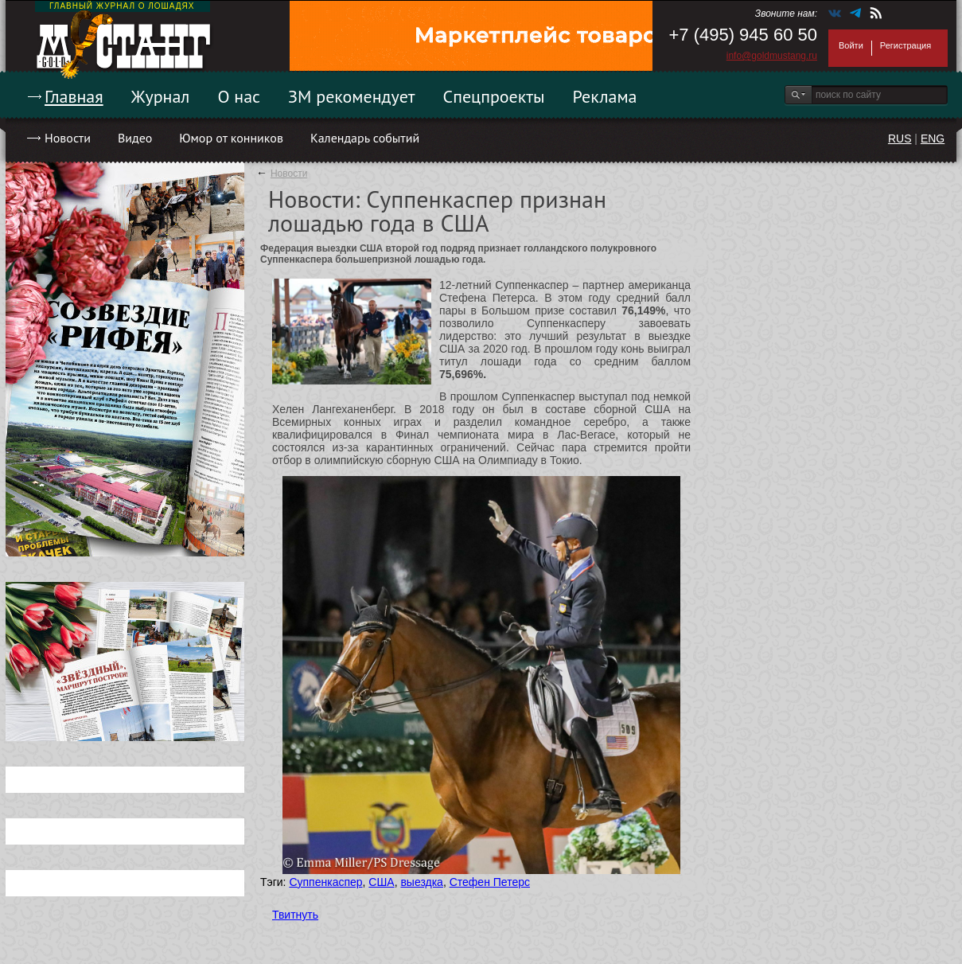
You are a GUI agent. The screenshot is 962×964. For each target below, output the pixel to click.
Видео (135, 138)
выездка (421, 882)
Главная (74, 96)
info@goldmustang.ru (771, 55)
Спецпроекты (494, 96)
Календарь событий (364, 138)
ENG (932, 138)
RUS (900, 138)
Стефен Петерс (490, 882)
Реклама (605, 96)
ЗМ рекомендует (351, 96)
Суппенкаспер (325, 882)
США (381, 882)
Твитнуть (295, 914)
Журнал (160, 96)
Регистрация (905, 45)
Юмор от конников (231, 138)
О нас (238, 96)
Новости (68, 138)
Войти (851, 45)
